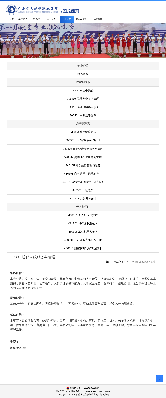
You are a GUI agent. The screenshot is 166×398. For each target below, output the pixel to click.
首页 (11, 19)
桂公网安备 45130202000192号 (83, 388)
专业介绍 (67, 19)
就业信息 (52, 19)
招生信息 (37, 19)
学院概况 (22, 19)
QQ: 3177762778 (102, 391)
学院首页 (98, 19)
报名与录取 (82, 19)
